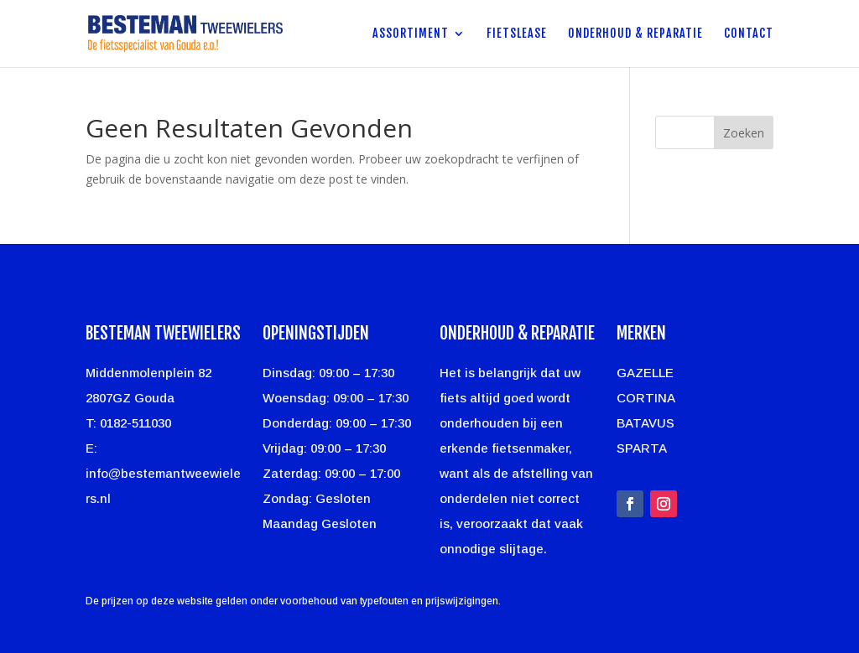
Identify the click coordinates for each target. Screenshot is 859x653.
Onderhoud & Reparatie (635, 34)
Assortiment (410, 34)
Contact (748, 34)
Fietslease (517, 34)
